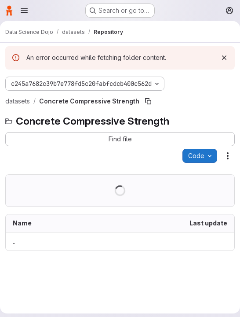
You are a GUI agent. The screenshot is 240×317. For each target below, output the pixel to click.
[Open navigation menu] (24, 11)
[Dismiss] (224, 57)
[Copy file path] (148, 101)
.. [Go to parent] (14, 241)
